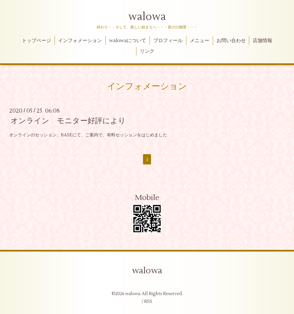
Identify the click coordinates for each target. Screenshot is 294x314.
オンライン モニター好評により (68, 121)
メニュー (199, 41)
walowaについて (127, 41)
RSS (148, 301)
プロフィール (168, 41)
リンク (147, 51)
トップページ (36, 41)
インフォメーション (80, 41)
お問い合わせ (231, 41)
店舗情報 (262, 41)
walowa (147, 16)
